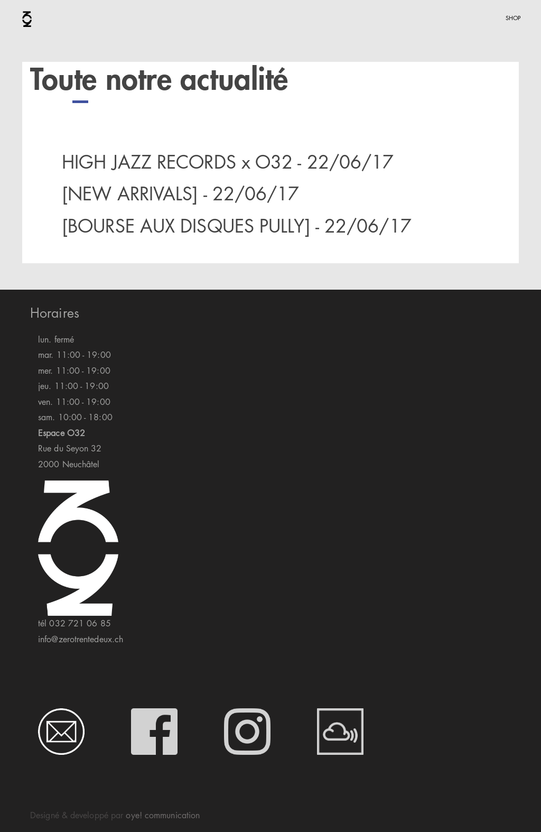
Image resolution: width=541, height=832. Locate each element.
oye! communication (163, 815)
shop (513, 17)
